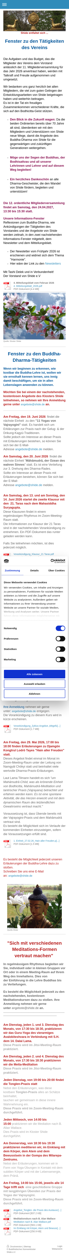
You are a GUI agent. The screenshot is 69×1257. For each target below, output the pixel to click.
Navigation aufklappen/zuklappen (34, 4)
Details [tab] (34, 570)
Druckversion (15, 1246)
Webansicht (57, 1249)
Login (59, 1246)
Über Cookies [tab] (56, 570)
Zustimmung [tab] (12, 570)
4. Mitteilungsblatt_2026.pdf (28, 286)
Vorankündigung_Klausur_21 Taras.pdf (34, 554)
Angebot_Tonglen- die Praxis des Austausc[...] (37, 1210)
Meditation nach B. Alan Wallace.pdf (32, 1221)
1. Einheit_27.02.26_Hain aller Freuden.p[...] (36, 840)
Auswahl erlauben (34, 683)
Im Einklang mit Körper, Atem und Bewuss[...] (37, 1228)
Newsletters (53, 263)
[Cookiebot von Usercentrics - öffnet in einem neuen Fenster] (50, 561)
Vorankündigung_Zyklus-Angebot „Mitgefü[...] (37, 726)
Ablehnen (34, 693)
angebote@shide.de (33, 404)
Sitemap (27, 1246)
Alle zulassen (34, 674)
